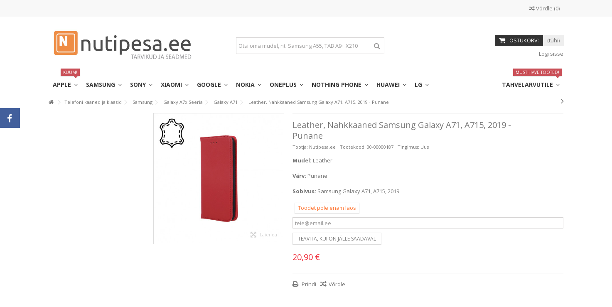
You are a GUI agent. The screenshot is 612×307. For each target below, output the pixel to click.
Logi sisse (550, 53)
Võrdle (337, 284)
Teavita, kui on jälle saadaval (337, 238)
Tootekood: (353, 147)
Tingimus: (408, 147)
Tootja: (300, 147)
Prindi (308, 284)
